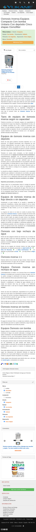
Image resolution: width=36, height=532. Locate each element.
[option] (18, 442)
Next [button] (32, 441)
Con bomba (8, 407)
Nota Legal (6, 515)
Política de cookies (8, 514)
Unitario (7, 412)
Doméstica (7, 397)
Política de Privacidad (8, 510)
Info (9, 80)
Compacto (7, 402)
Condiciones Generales (9, 509)
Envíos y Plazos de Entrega (10, 507)
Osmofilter (7, 390)
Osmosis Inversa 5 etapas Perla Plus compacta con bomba (7, 71)
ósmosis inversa (25, 111)
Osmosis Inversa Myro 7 (8, 376)
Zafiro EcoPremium (23, 249)
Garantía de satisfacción (9, 500)
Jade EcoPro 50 (27, 248)
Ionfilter (6, 388)
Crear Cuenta (6, 485)
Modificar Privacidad (8, 512)
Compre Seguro (7, 498)
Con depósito (8, 417)
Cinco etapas (8, 421)
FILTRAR (7, 50)
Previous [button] (5, 441)
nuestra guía (6, 360)
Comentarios (5, 428)
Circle (16, 251)
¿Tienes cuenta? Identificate (18, 489)
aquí (32, 103)
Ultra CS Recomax (6, 249)
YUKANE (7, 392)
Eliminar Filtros (18, 42)
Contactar (5, 497)
